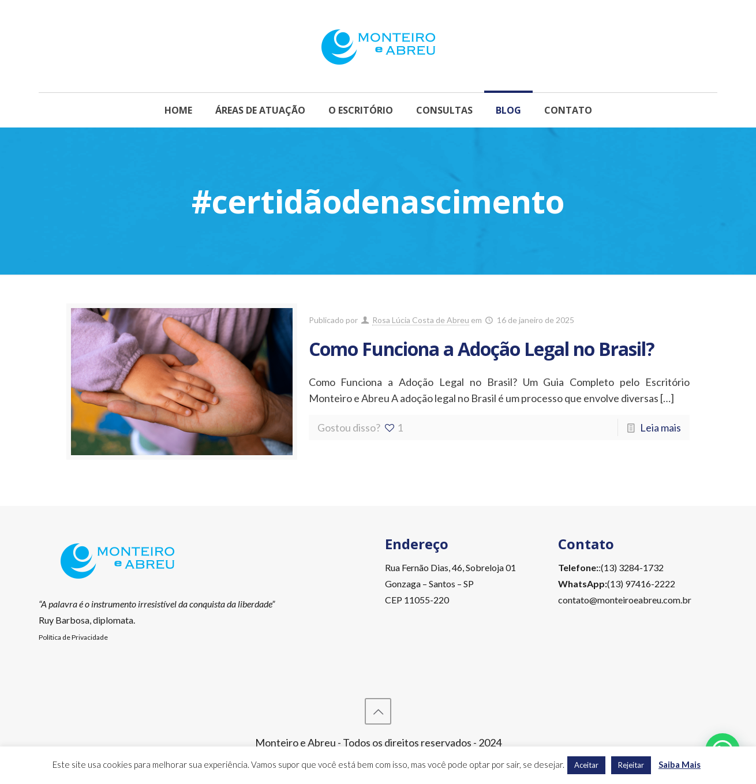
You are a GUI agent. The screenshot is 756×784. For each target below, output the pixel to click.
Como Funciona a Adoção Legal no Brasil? (481, 348)
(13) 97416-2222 (641, 583)
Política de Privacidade (73, 637)
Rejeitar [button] (631, 765)
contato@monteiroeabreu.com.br (624, 599)
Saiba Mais (679, 764)
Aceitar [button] (586, 765)
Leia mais (660, 427)
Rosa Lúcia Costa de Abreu (420, 320)
